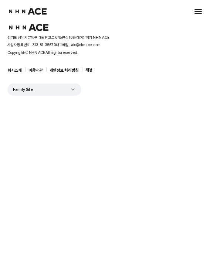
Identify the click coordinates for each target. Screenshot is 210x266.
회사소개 (14, 70)
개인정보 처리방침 (64, 70)
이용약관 (35, 70)
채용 (88, 70)
